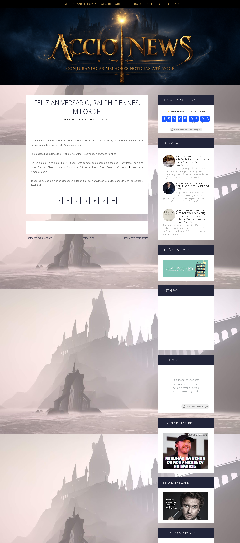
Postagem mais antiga (136, 237)
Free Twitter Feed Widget (195, 406)
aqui (127, 167)
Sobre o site (155, 4)
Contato (173, 4)
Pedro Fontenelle (76, 119)
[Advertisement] (87, 265)
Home (64, 4)
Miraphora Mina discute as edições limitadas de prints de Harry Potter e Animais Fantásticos (192, 161)
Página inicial (88, 237)
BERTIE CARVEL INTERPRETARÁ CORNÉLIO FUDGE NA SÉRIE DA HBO (192, 186)
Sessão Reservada (84, 4)
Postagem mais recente (39, 237)
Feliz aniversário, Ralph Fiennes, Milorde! (87, 107)
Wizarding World (112, 4)
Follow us (135, 4)
